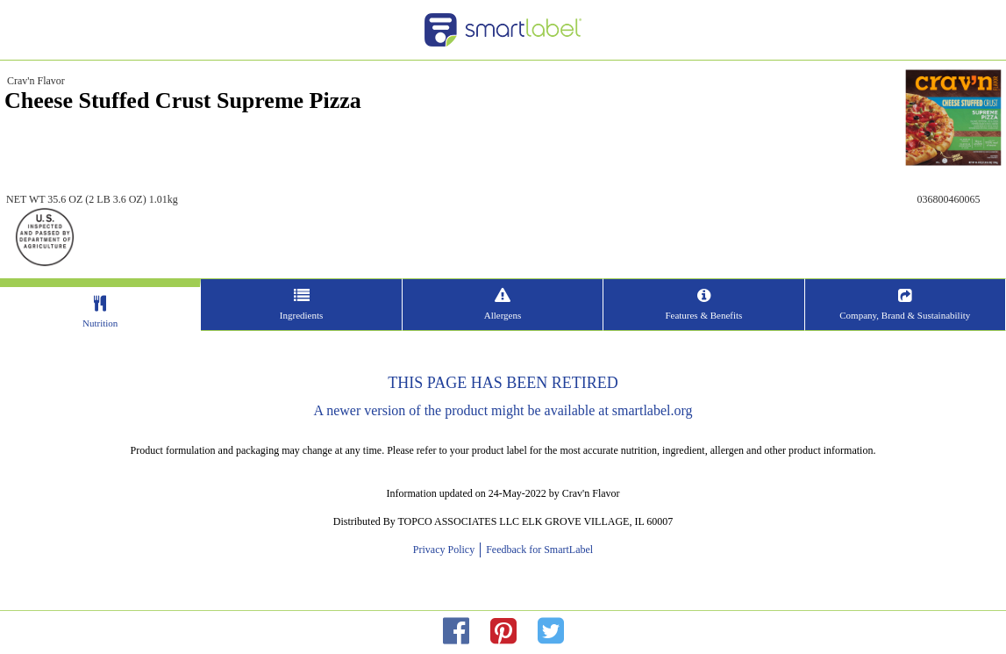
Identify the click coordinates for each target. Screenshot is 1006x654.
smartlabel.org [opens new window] (652, 410)
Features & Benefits (703, 315)
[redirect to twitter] (551, 631)
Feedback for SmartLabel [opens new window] (538, 549)
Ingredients (301, 315)
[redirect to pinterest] (503, 631)
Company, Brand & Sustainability (904, 315)
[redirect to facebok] (456, 631)
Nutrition (100, 323)
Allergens (503, 315)
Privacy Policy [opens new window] (446, 549)
